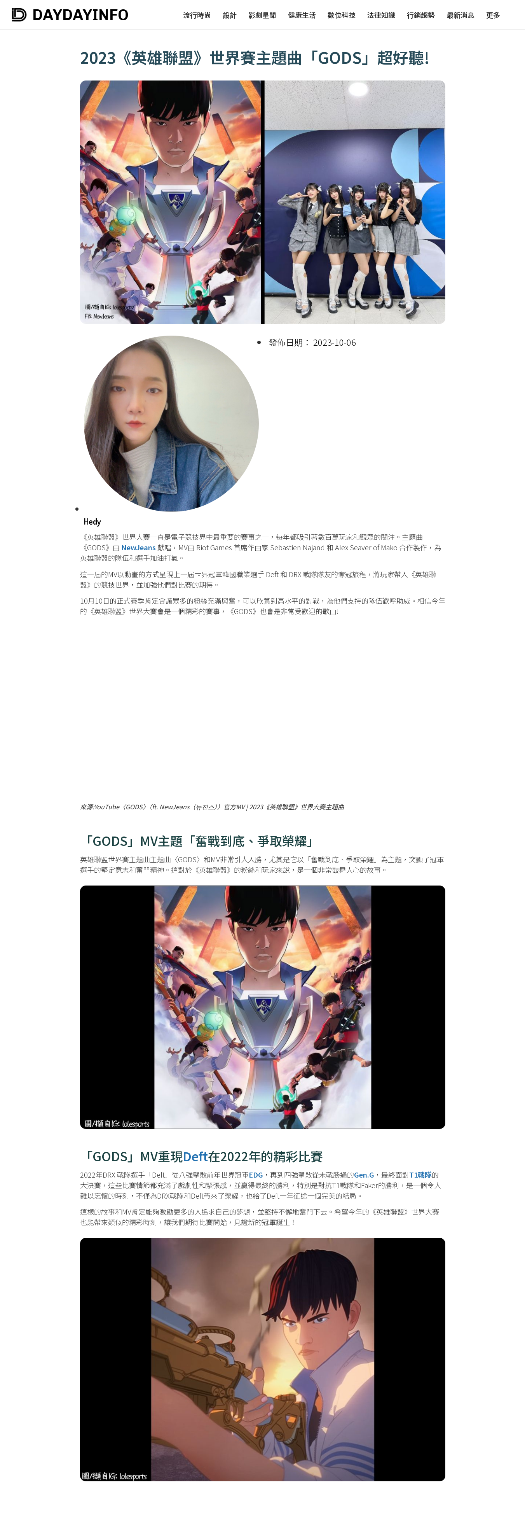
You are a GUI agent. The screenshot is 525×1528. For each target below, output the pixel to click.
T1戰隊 (420, 1174)
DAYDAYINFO (80, 14)
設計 (230, 15)
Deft (195, 1156)
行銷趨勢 (421, 15)
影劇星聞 (262, 15)
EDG (256, 1174)
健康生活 (302, 15)
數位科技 (342, 15)
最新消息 (460, 15)
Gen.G (364, 1174)
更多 (493, 15)
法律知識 (381, 15)
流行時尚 (197, 15)
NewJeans (138, 547)
